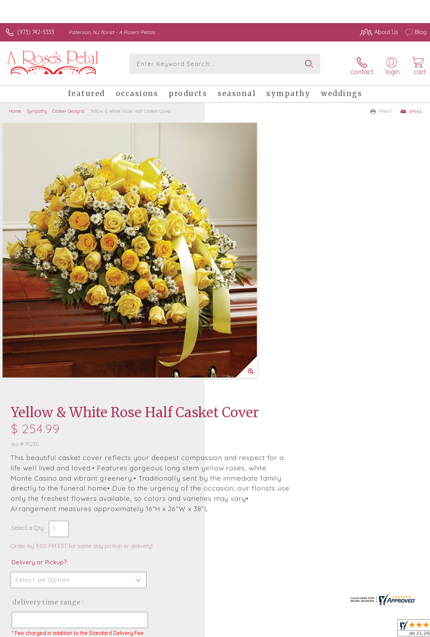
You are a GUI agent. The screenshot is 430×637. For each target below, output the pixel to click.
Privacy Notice (306, 629)
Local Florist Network (357, 629)
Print (381, 108)
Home (15, 108)
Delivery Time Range (251, 350)
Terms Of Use (264, 629)
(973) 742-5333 (35, 31)
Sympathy (37, 108)
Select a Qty (232, 275)
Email (411, 108)
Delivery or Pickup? (244, 309)
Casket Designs (68, 108)
